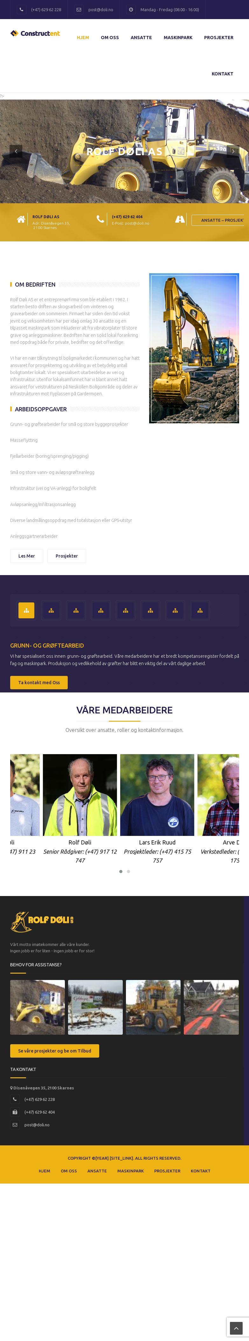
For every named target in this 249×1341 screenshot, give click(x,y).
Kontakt (222, 73)
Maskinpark (178, 37)
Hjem (83, 37)
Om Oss (110, 37)
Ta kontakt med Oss (39, 682)
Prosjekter (218, 37)
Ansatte (141, 37)
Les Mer (26, 556)
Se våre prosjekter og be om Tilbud (54, 1050)
